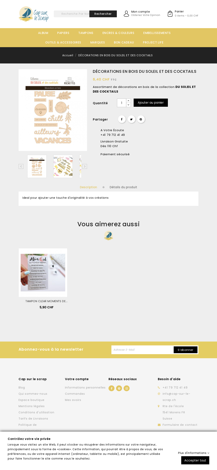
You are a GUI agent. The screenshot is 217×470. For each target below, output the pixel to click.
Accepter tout (195, 460)
